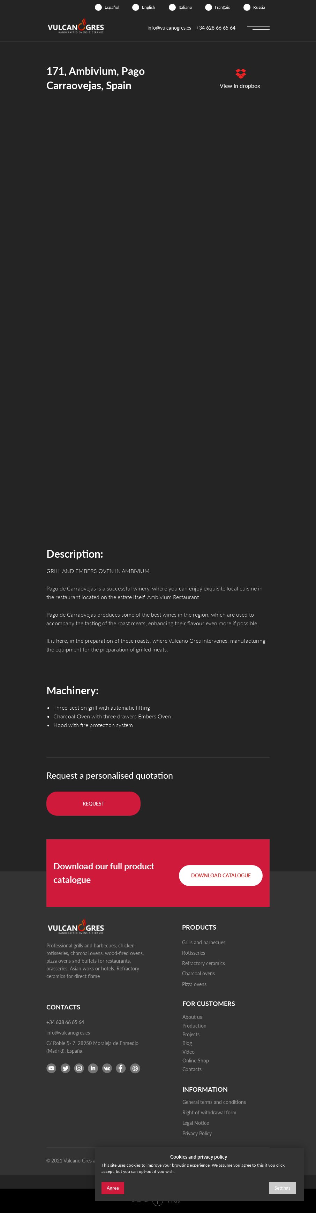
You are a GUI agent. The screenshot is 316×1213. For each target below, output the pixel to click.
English (148, 7)
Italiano (185, 7)
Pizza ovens (194, 984)
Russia (259, 7)
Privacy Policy (197, 1133)
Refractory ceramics (203, 963)
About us (192, 1017)
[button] (93, 804)
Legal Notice (195, 1123)
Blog (187, 1043)
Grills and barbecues (203, 942)
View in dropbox (240, 85)
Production (194, 1026)
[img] (98, 7)
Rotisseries (193, 953)
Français (222, 7)
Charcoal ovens (198, 973)
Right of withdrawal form (209, 1112)
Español (112, 7)
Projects (191, 1034)
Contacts (192, 1069)
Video (188, 1052)
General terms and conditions (214, 1102)
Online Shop (195, 1060)
